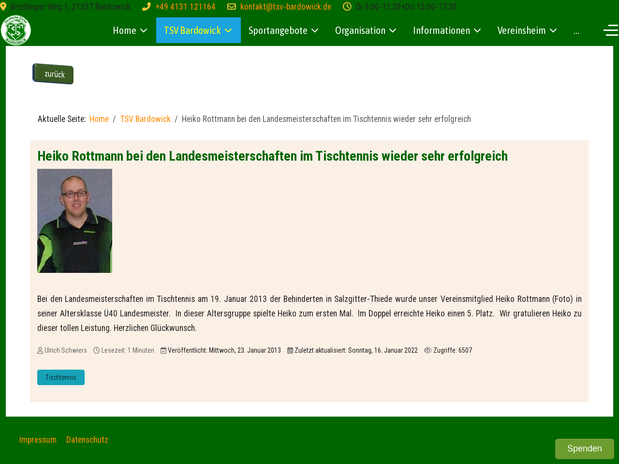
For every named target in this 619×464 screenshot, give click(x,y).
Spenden (584, 448)
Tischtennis (60, 377)
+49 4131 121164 (185, 7)
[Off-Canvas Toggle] (611, 30)
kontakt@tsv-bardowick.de (285, 7)
